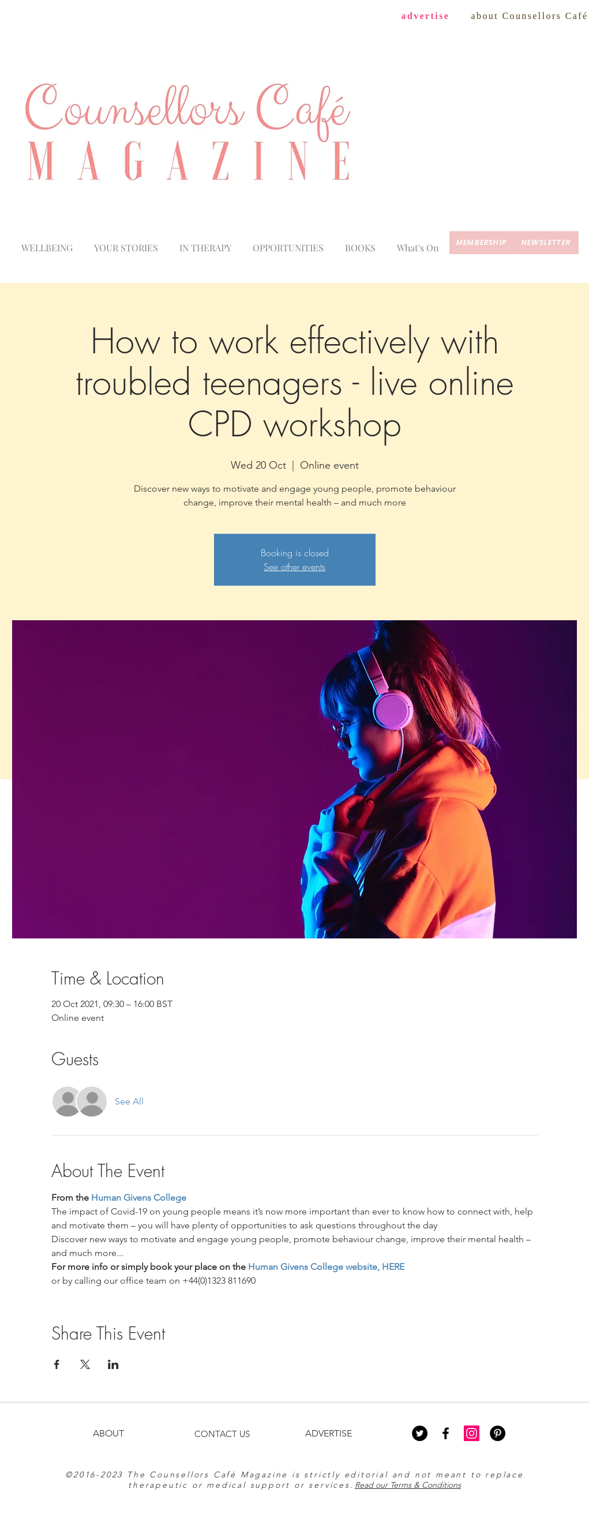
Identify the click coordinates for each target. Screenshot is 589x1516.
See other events (294, 566)
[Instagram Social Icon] (471, 1433)
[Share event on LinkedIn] (113, 1364)
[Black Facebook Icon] (445, 1433)
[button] (418, 242)
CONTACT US (222, 1433)
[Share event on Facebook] (56, 1364)
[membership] (481, 242)
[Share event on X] (85, 1364)
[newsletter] (546, 242)
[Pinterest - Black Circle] (497, 1433)
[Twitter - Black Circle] (419, 1433)
